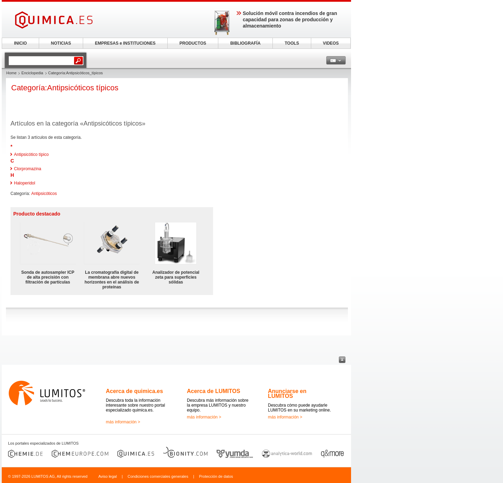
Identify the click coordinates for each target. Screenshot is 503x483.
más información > (123, 422)
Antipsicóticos (44, 193)
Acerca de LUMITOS (213, 391)
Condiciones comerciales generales (157, 476)
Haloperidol (24, 183)
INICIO (20, 43)
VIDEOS (330, 43)
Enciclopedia (32, 73)
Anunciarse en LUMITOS (287, 393)
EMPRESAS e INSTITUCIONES (125, 43)
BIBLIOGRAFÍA (245, 43)
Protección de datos (216, 476)
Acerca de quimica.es (134, 391)
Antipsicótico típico (31, 154)
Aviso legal (107, 476)
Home (11, 73)
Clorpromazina (27, 168)
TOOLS (292, 43)
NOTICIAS (61, 43)
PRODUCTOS (193, 43)
